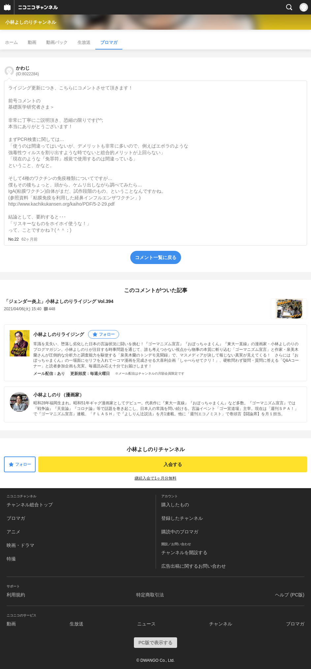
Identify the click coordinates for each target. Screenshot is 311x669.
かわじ (27, 70)
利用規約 (16, 594)
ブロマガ (108, 42)
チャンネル (220, 623)
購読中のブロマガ (179, 531)
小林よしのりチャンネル (30, 22)
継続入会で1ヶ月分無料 (155, 478)
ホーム (11, 42)
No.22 (13, 239)
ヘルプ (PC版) (289, 594)
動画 (32, 42)
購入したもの (175, 504)
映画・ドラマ (20, 545)
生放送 (84, 42)
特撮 (11, 558)
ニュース (146, 623)
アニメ (13, 531)
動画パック (57, 42)
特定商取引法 (150, 594)
